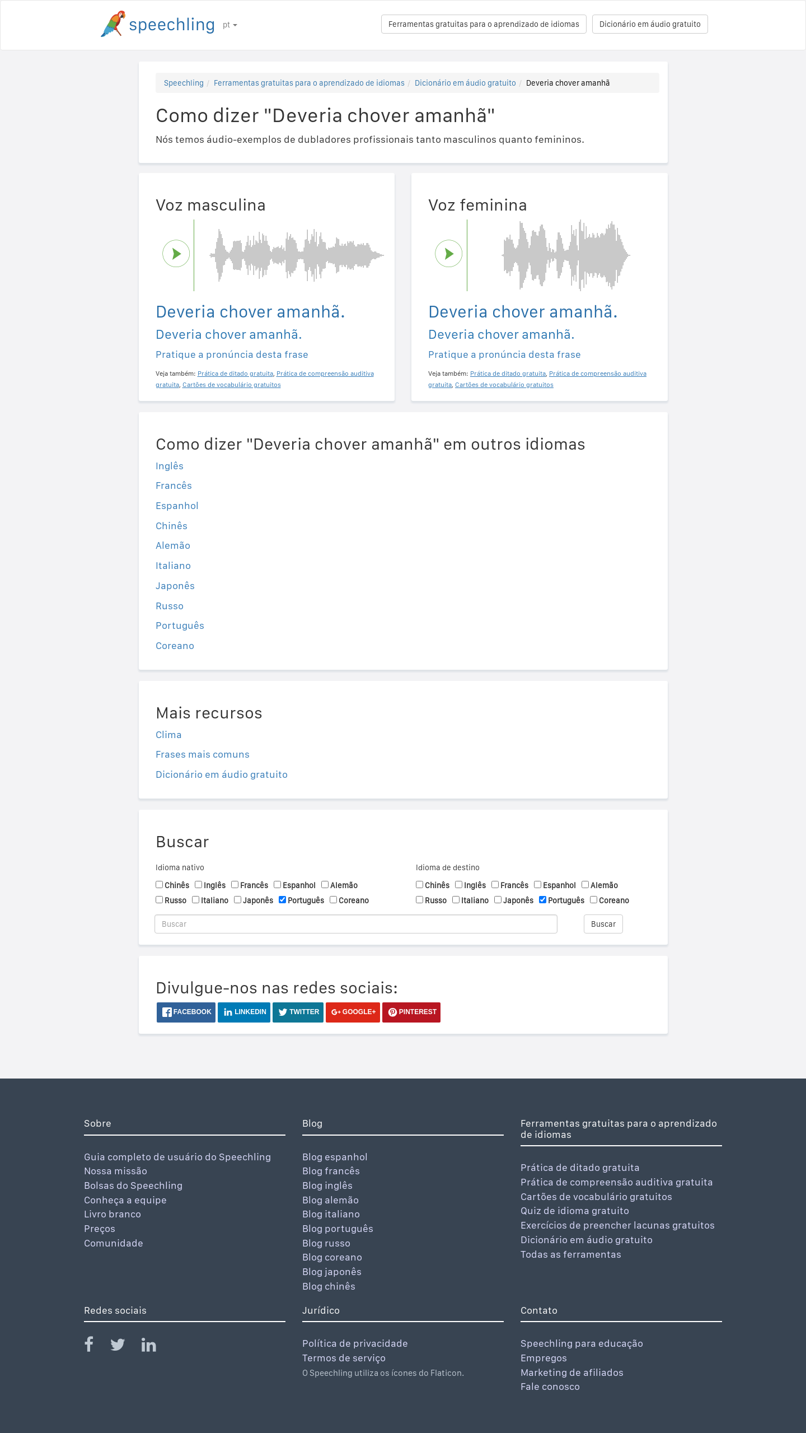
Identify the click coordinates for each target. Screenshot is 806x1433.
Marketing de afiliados (572, 1372)
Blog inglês (327, 1185)
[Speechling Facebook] (95, 1347)
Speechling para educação (582, 1343)
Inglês (170, 466)
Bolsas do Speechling (133, 1185)
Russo (170, 606)
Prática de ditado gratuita (580, 1167)
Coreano (175, 645)
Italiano (173, 565)
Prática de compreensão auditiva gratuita (617, 1182)
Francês (174, 485)
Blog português (337, 1228)
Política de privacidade (355, 1343)
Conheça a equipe (125, 1200)
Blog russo (326, 1243)
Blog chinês (328, 1286)
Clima (169, 734)
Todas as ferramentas (571, 1254)
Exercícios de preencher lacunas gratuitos (618, 1225)
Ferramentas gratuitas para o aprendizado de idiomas (483, 24)
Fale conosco (550, 1386)
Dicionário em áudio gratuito (650, 24)
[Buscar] (355, 923)
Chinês (172, 525)
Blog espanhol (335, 1157)
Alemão (173, 545)
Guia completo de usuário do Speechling (177, 1157)
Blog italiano (331, 1214)
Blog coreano (332, 1257)
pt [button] (230, 24)
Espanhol (177, 505)
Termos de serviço (344, 1358)
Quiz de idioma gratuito (575, 1210)
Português (180, 625)
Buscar (603, 923)
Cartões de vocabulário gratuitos (596, 1196)
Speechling (184, 82)
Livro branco (112, 1214)
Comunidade (113, 1243)
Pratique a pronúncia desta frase (232, 354)
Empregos (544, 1358)
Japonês (175, 585)
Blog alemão (330, 1200)
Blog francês (331, 1171)
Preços (99, 1228)
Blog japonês (332, 1271)
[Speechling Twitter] (124, 1347)
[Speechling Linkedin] (156, 1347)
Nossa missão (115, 1171)
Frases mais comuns (203, 754)
